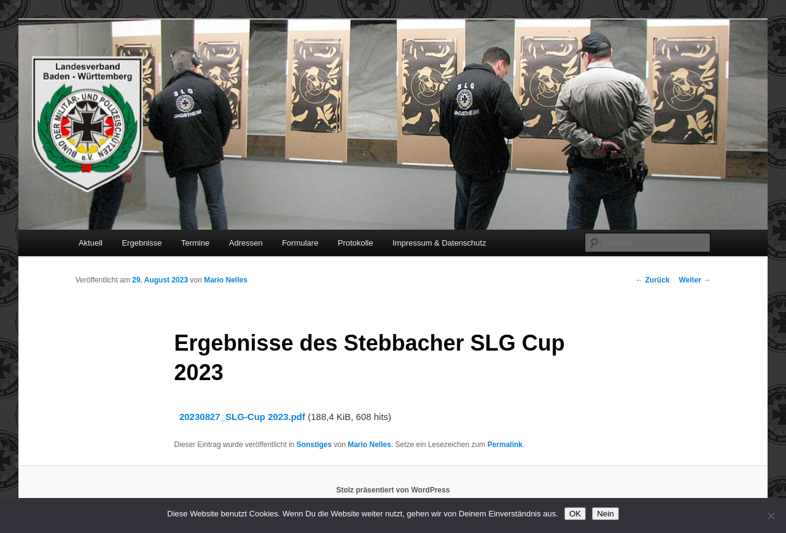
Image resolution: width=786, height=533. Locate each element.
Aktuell (91, 242)
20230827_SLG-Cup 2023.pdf (242, 416)
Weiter (694, 280)
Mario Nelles (225, 280)
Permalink (505, 444)
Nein (605, 513)
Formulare (300, 242)
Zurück (652, 280)
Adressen (246, 242)
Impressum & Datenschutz (439, 242)
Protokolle (355, 242)
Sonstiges (314, 444)
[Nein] (771, 516)
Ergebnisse (141, 242)
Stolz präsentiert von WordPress (392, 490)
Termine (195, 242)
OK (575, 513)
